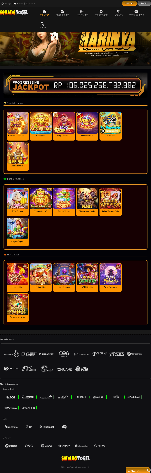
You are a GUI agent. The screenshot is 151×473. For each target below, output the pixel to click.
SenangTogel (70, 467)
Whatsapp (6, 4)
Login (144, 3)
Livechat (30, 4)
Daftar (129, 3)
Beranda (44, 13)
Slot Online (62, 13)
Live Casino (82, 13)
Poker (43, 25)
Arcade (118, 13)
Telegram (18, 4)
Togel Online (136, 13)
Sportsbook (101, 13)
